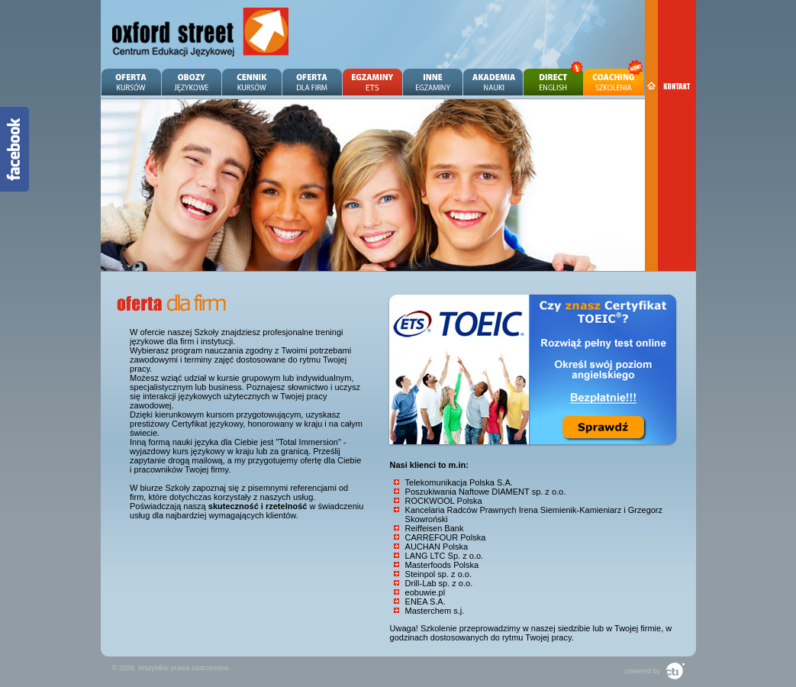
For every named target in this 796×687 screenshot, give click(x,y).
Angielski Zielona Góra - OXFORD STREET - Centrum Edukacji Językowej (200, 32)
